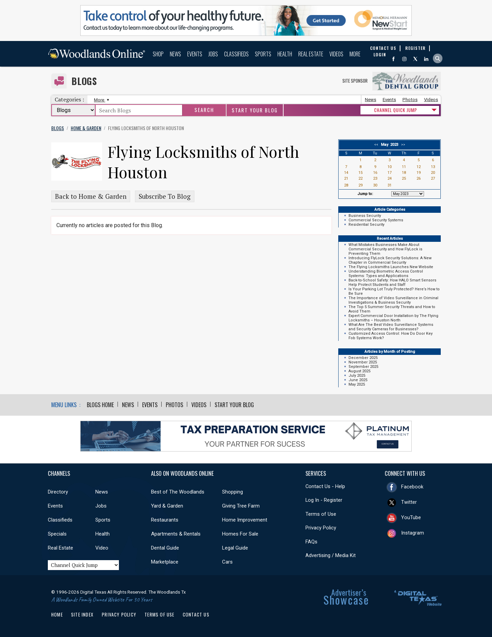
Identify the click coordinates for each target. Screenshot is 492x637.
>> (402, 145)
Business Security (364, 215)
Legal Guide (235, 548)
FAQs (311, 542)
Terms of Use (320, 514)
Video (101, 548)
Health (284, 54)
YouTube (411, 517)
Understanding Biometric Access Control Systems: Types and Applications (385, 273)
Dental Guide (165, 548)
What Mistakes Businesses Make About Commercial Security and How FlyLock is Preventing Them (385, 249)
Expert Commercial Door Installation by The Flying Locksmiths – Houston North (393, 318)
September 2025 (363, 366)
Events (194, 54)
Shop (158, 54)
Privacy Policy (320, 528)
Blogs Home (100, 405)
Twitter (409, 502)
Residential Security (366, 224)
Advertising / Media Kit (330, 555)
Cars (227, 562)
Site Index (82, 614)
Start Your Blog (255, 110)
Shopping (232, 492)
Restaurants (164, 520)
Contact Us (196, 614)
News (175, 54)
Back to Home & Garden (90, 196)
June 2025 (357, 380)
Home (57, 614)
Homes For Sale (240, 534)
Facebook (412, 487)
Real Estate (310, 54)
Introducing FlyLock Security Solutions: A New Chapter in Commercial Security (390, 260)
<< (377, 145)
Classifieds (236, 54)
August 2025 (359, 371)
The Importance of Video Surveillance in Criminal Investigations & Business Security (393, 300)
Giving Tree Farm (241, 506)
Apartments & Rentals (176, 534)
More (355, 54)
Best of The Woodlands (177, 492)
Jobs (213, 54)
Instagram (412, 533)
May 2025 (356, 384)
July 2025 (356, 375)
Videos (336, 54)
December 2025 (363, 358)
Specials (57, 534)
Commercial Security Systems (375, 220)
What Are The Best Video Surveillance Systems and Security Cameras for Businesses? (390, 326)
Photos (410, 99)
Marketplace (164, 562)
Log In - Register (323, 500)
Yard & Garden (167, 506)
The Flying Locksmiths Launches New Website (390, 267)
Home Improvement (244, 520)
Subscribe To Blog (165, 196)
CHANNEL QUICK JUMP (395, 110)
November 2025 (362, 362)
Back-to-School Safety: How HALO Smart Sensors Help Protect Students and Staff (392, 282)
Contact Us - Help (325, 486)
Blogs (84, 81)
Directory (58, 492)
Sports (263, 54)
